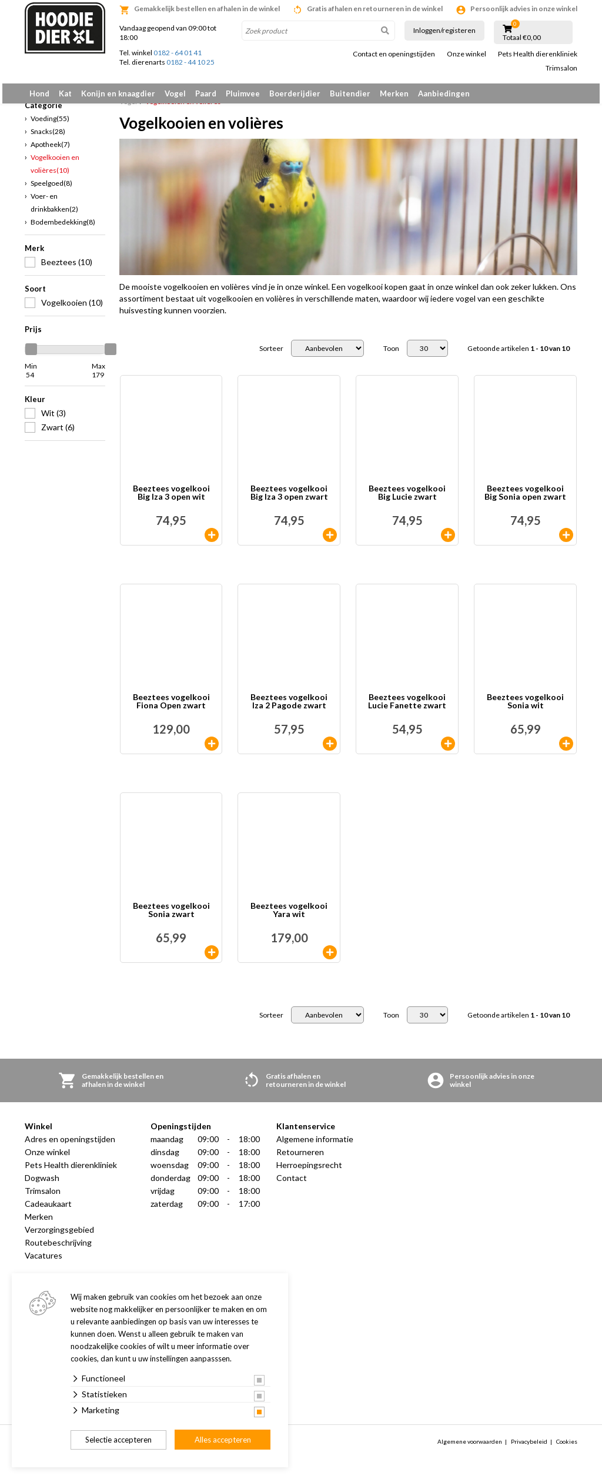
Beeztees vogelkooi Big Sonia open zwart (525, 499)
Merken (394, 93)
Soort (35, 295)
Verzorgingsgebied (59, 1237)
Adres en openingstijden (70, 1146)
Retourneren (300, 1159)
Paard (205, 93)
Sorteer (271, 355)
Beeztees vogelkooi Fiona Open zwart (171, 708)
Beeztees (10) (66, 268)
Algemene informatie (314, 1146)
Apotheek (50, 150)
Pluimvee (243, 93)
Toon (391, 355)
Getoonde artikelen (518, 355)
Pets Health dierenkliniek (537, 54)
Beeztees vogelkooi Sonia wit (525, 708)
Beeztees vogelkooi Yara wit (288, 917)
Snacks (48, 137)
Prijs (33, 335)
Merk (34, 254)
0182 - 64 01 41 (177, 52)
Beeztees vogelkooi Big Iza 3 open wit (171, 499)
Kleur (35, 405)
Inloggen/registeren (444, 30)
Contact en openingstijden (394, 54)
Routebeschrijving (58, 1249)
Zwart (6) (58, 434)
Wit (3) (53, 419)
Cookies (566, 1447)
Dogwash (42, 1185)
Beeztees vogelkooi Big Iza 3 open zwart (289, 499)
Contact (291, 1185)
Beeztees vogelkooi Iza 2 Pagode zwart (288, 708)
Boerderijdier (294, 93)
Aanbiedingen (444, 93)
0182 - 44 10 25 (190, 62)
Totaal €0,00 (522, 37)
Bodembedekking (63, 228)
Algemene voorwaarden (469, 1447)
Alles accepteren (223, 1439)
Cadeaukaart (48, 1211)
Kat (65, 93)
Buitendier (350, 93)
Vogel (175, 93)
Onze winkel (466, 54)
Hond (39, 93)
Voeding (50, 125)
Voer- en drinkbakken (54, 209)
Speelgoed (51, 189)
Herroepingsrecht (309, 1172)
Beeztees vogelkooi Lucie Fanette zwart (407, 708)
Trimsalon (561, 68)
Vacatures (43, 1262)
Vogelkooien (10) (72, 309)
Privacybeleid (529, 1447)
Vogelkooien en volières (55, 170)
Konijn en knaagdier (118, 93)
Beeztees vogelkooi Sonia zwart (171, 917)
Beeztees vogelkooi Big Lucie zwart (407, 499)
